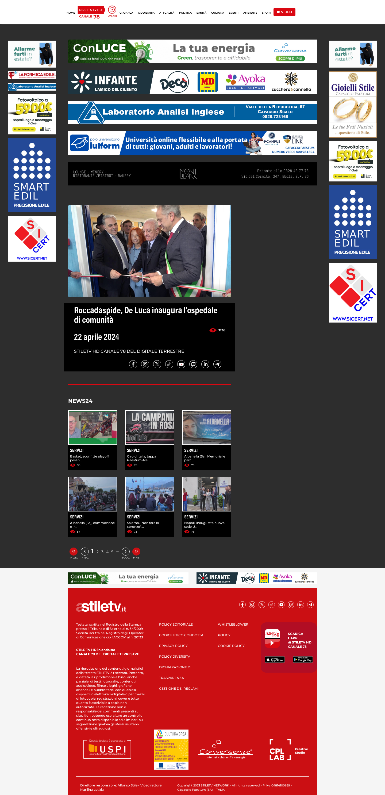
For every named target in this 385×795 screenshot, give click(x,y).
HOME (71, 12)
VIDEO (284, 12)
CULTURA (217, 12)
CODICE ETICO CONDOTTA (181, 635)
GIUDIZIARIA (146, 12)
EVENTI (233, 12)
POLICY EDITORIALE (176, 624)
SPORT (266, 12)
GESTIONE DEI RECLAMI (179, 689)
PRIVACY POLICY (173, 646)
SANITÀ (201, 12)
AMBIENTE (250, 12)
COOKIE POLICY (231, 646)
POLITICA (185, 12)
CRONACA (126, 12)
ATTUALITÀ (166, 12)
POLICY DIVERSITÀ (174, 656)
